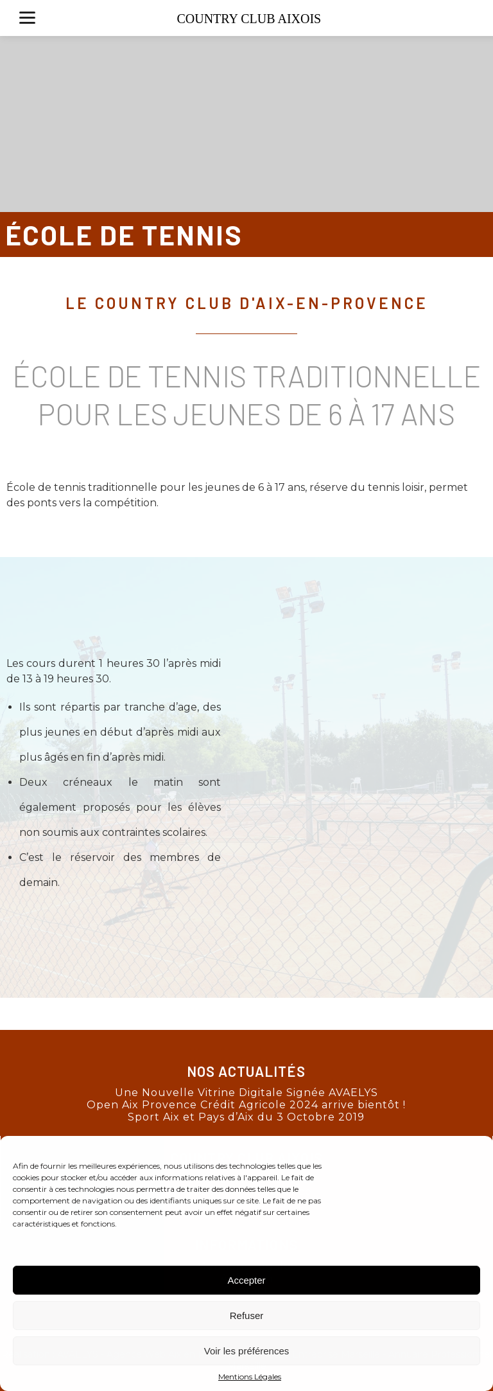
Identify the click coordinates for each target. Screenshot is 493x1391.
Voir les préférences (247, 1350)
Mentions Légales (249, 1376)
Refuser (247, 1315)
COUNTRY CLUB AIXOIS (249, 19)
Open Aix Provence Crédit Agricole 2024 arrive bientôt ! (246, 1105)
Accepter (246, 1280)
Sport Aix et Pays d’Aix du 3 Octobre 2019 (246, 1117)
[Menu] (27, 17)
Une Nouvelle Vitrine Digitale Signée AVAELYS (246, 1092)
